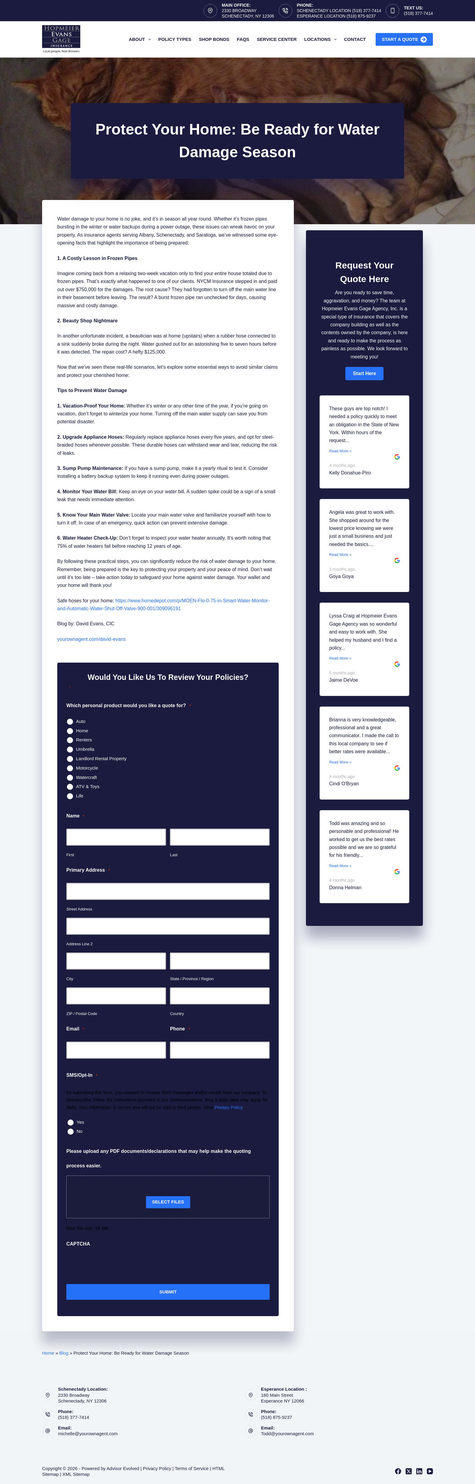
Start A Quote (404, 39)
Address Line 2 (79, 944)
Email (75, 1029)
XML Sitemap (75, 1473)
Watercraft (86, 777)
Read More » (340, 451)
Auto (80, 721)
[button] (364, 373)
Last (174, 855)
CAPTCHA (78, 1243)
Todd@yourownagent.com (287, 1433)
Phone (180, 1029)
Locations (321, 39)
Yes (80, 1122)
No (79, 1131)
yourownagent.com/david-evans (91, 639)
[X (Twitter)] (409, 1471)
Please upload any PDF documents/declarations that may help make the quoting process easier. (158, 1158)
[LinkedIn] (419, 1471)
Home (82, 730)
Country (177, 1013)
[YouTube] (430, 1471)
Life (79, 795)
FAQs (243, 39)
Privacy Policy (228, 1107)
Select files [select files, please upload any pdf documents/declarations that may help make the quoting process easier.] (168, 1201)
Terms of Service (192, 1467)
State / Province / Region (192, 979)
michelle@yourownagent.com (88, 1433)
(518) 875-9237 (276, 1416)
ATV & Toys (87, 786)
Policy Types (174, 39)
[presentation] (112, 1265)
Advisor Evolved (123, 1467)
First (70, 855)
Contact (355, 39)
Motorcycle (87, 767)
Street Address (79, 909)
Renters (84, 739)
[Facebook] (398, 1471)
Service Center (277, 39)
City (69, 979)
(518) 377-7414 (418, 13)
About (141, 39)
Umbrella (85, 749)
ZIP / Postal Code (81, 1013)
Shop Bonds (214, 39)
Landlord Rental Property (101, 758)
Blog (63, 1352)
